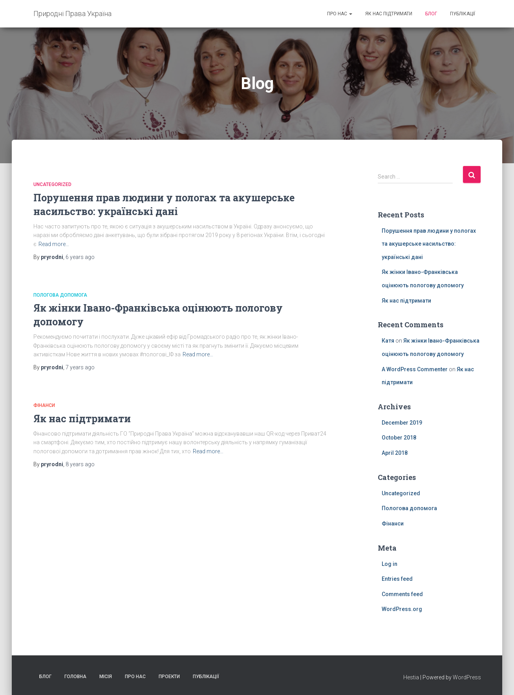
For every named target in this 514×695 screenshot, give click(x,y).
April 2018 (395, 453)
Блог (431, 13)
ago (80, 257)
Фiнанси (44, 405)
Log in (389, 564)
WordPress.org (402, 609)
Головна (75, 676)
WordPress (467, 677)
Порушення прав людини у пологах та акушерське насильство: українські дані (429, 244)
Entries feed (397, 579)
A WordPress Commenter (415, 369)
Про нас (339, 13)
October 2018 (399, 437)
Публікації (462, 13)
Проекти (169, 676)
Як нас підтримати (388, 13)
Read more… (53, 244)
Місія (105, 676)
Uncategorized (52, 184)
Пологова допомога (60, 295)
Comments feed (402, 594)
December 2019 (402, 423)
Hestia (411, 677)
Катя (388, 340)
